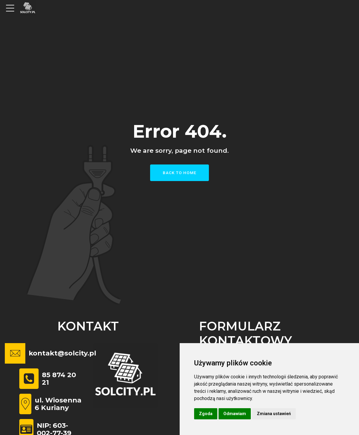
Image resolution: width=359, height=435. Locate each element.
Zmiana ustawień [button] (274, 413)
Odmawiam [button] (234, 413)
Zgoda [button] (206, 413)
